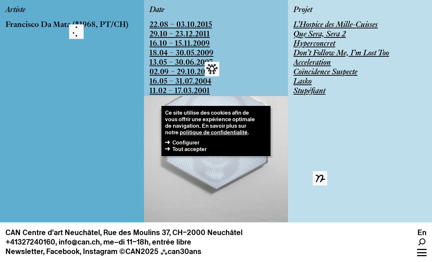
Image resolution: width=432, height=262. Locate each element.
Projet (302, 10)
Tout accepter (189, 149)
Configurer (185, 142)
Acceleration (312, 63)
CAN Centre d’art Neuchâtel (52, 232)
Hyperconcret (314, 44)
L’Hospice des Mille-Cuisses (335, 25)
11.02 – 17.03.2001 (179, 91)
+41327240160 (30, 242)
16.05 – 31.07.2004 (180, 82)
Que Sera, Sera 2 (319, 34)
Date (156, 10)
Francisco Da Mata (38, 25)
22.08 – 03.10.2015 (180, 25)
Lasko (302, 82)
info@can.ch (79, 242)
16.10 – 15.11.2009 (179, 44)
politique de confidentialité (214, 132)
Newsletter (24, 251)
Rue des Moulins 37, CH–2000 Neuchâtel (173, 232)
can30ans (180, 251)
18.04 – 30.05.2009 (181, 53)
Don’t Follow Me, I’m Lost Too (341, 53)
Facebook (63, 251)
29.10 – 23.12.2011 (179, 34)
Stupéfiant (309, 91)
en (422, 232)
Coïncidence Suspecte (325, 72)
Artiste (15, 10)
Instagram (100, 251)
